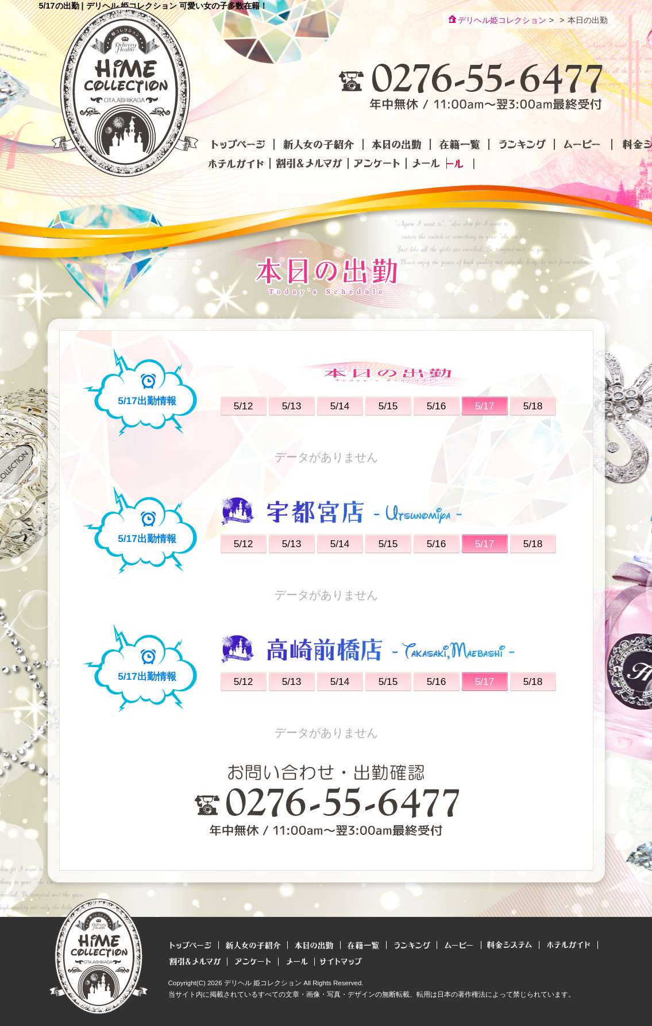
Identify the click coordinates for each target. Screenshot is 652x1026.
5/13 (292, 406)
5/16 (436, 406)
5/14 (340, 406)
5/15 (388, 406)
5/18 (533, 406)
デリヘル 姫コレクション (263, 982)
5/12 (243, 406)
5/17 (485, 406)
